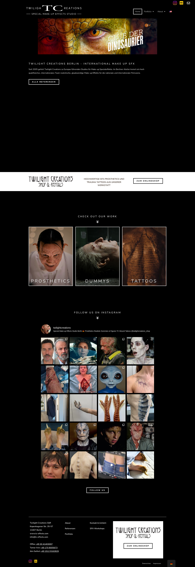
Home (137, 11)
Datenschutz (146, 563)
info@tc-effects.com (39, 537)
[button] (149, 11)
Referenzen (70, 528)
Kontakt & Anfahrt (98, 523)
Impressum (157, 563)
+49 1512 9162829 (50, 551)
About (161, 11)
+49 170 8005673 (49, 547)
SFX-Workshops (97, 528)
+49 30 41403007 (44, 544)
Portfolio (149, 11)
